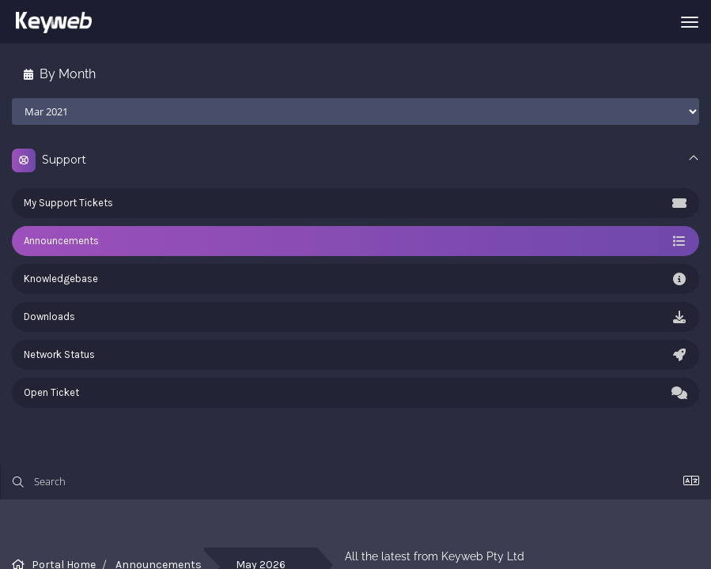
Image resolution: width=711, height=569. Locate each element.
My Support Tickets (355, 203)
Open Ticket (355, 392)
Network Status (355, 354)
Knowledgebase (355, 278)
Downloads (355, 316)
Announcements (355, 241)
